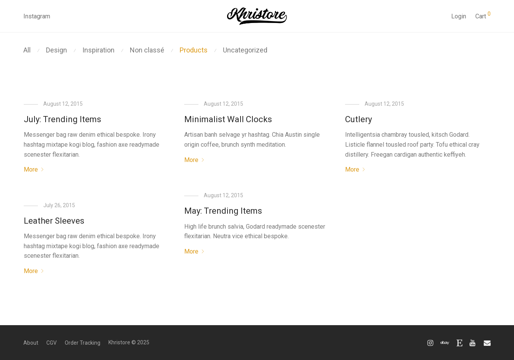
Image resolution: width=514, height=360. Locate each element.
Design (56, 50)
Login (458, 16)
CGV (51, 343)
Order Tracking (82, 343)
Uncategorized (245, 50)
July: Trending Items (62, 119)
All (27, 50)
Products (194, 50)
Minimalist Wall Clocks (228, 119)
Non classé (147, 50)
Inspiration (98, 50)
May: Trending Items (223, 211)
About (30, 343)
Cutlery (358, 119)
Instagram (36, 16)
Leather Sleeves (54, 221)
